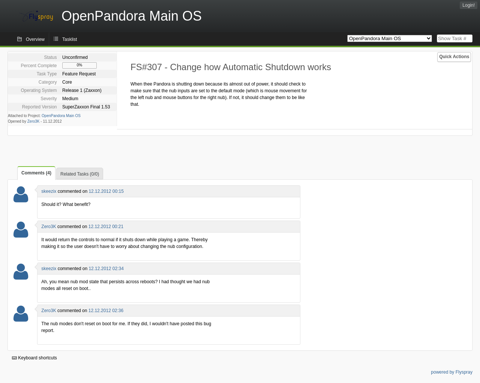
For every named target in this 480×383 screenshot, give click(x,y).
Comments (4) (36, 173)
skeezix (48, 191)
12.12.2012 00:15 (105, 191)
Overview (35, 39)
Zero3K (33, 121)
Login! (468, 5)
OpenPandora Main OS (61, 116)
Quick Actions (454, 56)
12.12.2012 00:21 (105, 226)
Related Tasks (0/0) (79, 174)
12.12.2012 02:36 (105, 310)
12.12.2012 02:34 (105, 268)
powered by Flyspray (451, 372)
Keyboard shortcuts (34, 357)
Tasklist (69, 39)
